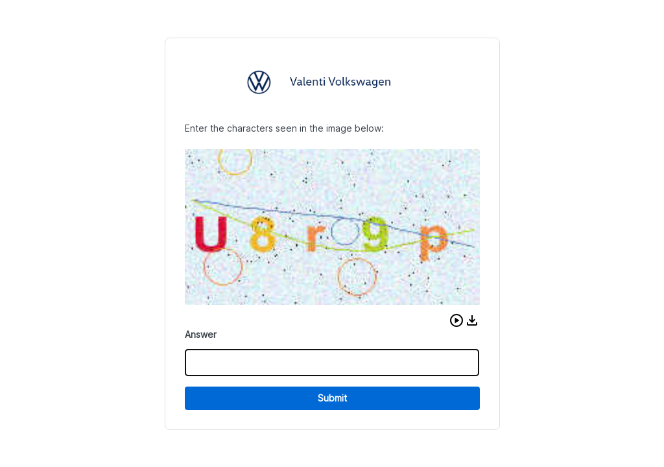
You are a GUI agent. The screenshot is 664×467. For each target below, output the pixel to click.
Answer (201, 334)
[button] (456, 320)
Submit (332, 397)
